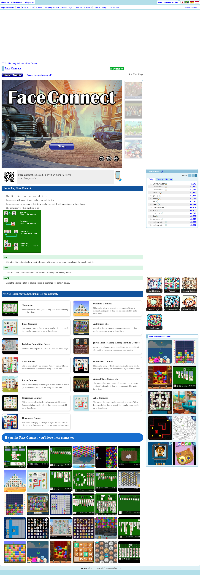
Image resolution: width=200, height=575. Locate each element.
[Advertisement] (62, 33)
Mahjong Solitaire (51, 7)
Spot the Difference (84, 7)
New (19, 7)
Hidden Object (67, 7)
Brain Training (100, 7)
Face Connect (32, 63)
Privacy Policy (86, 568)
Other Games (113, 7)
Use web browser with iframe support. (172, 199)
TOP (4, 63)
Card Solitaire (28, 7)
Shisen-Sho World (191, 7)
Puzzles (39, 7)
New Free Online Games (159, 336)
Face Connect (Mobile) (168, 2)
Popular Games (7, 7)
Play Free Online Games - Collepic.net (17, 2)
